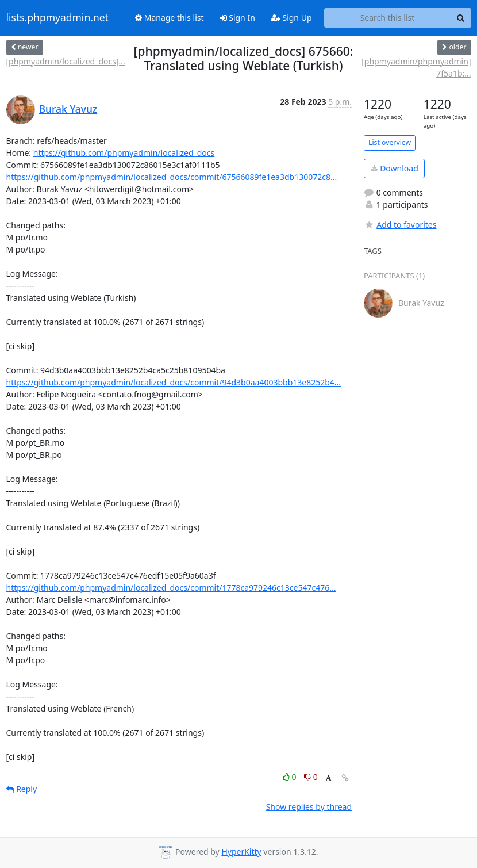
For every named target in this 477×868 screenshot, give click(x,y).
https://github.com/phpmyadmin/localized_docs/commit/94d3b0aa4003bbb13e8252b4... (173, 382)
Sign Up (291, 17)
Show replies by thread (309, 806)
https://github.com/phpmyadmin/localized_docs (124, 152)
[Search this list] (387, 18)
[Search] (461, 18)
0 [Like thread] (290, 776)
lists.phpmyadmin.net (57, 18)
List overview (389, 142)
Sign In (237, 17)
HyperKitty (241, 851)
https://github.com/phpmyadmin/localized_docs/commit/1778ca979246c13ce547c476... (171, 587)
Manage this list (169, 17)
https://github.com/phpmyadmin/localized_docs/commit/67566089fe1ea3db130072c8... (171, 176)
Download (394, 168)
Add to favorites (400, 224)
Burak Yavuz (68, 109)
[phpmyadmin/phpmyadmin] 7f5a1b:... (416, 67)
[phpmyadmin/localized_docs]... (65, 61)
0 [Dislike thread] (311, 776)
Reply (21, 788)
